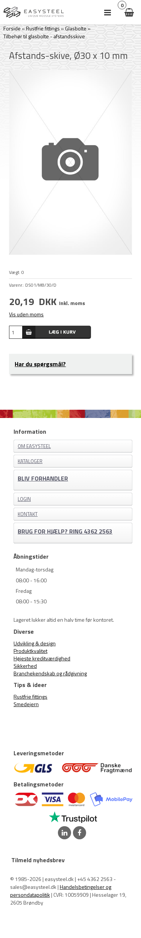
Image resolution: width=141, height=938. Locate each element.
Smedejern (26, 704)
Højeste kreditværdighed (42, 658)
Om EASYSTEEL (34, 446)
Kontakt (28, 514)
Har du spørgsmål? (40, 363)
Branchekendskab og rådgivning (50, 673)
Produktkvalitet (30, 651)
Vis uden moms (26, 314)
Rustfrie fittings (30, 696)
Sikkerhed (25, 666)
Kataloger (30, 461)
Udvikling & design (35, 643)
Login (24, 499)
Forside (12, 28)
